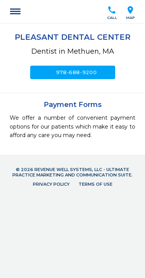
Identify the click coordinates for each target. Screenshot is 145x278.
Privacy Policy (51, 184)
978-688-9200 (72, 72)
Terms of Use (95, 184)
